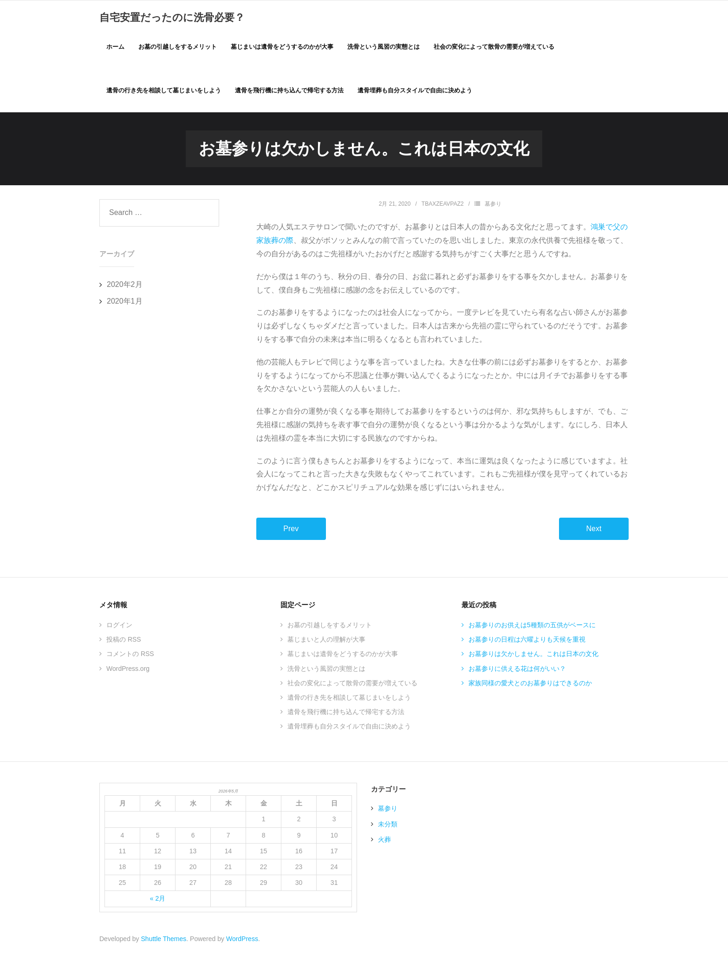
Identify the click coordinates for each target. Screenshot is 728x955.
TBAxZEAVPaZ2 (443, 204)
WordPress (242, 939)
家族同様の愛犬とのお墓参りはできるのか (530, 684)
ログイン (119, 626)
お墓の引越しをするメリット (329, 626)
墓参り (493, 204)
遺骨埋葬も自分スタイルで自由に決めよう (349, 727)
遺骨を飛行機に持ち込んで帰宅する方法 (345, 713)
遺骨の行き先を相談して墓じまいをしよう (349, 698)
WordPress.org (128, 669)
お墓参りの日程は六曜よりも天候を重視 (526, 640)
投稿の (123, 640)
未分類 (387, 825)
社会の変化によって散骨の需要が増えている (352, 684)
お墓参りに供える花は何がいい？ (517, 669)
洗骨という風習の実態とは (326, 669)
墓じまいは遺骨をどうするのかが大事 (342, 655)
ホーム (115, 47)
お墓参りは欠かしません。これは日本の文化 (533, 655)
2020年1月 (125, 302)
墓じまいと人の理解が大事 (326, 640)
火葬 (384, 840)
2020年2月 (125, 285)
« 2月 (157, 899)
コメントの (130, 655)
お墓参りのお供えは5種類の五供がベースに (532, 626)
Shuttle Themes (164, 939)
